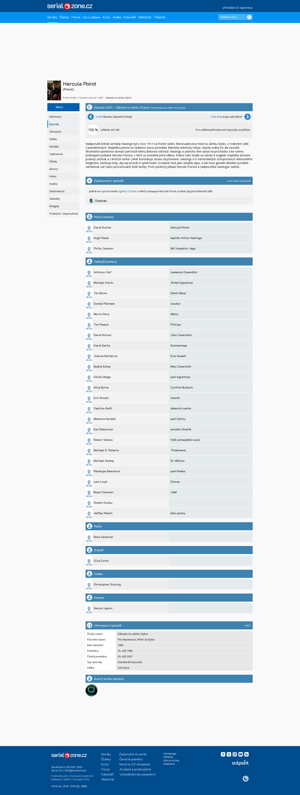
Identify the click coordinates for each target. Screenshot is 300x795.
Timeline (160, 17)
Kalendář (130, 17)
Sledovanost (56, 191)
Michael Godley (104, 461)
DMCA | (68, 779)
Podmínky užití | (60, 776)
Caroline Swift (103, 408)
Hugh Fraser (101, 238)
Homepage (169, 753)
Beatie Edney (102, 366)
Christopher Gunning (107, 584)
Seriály (52, 17)
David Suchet (102, 227)
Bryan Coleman (103, 492)
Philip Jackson (103, 248)
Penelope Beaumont (107, 471)
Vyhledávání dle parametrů (137, 774)
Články (64, 17)
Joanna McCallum (106, 356)
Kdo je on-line (171, 760)
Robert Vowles (103, 440)
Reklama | (57, 779)
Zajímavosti (56, 154)
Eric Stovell (101, 398)
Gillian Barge (102, 377)
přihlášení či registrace (238, 7)
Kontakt (77, 779)
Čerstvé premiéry (131, 759)
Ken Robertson (103, 429)
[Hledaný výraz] (235, 17)
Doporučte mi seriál (133, 754)
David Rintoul (103, 335)
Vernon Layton (103, 608)
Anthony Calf (103, 272)
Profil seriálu (70, 97)
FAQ (87, 779)
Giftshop (168, 757)
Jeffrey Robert (103, 513)
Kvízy (106, 17)
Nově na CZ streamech (134, 764)
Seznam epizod (87, 97)
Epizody (54, 124)
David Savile (102, 345)
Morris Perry (102, 314)
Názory (53, 169)
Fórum (76, 17)
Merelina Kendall (105, 419)
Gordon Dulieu (103, 502)
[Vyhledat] (249, 17)
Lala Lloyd (100, 482)
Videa (52, 176)
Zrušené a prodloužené (135, 769)
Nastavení (169, 764)
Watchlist (144, 17)
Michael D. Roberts (106, 450)
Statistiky (54, 198)
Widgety (54, 206)
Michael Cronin (103, 282)
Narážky (54, 146)
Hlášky (53, 139)
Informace (55, 116)
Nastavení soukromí (81, 776)
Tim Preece (101, 324)
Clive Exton (101, 561)
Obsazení (55, 131)
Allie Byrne (101, 387)
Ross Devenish (103, 537)
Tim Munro (100, 293)
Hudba (117, 17)
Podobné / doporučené (63, 213)
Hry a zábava (91, 17)
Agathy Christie (127, 191)
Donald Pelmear (104, 303)
